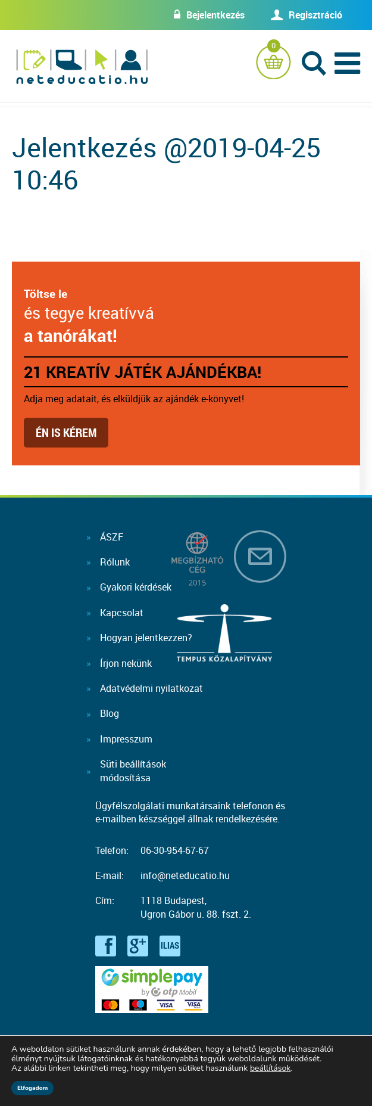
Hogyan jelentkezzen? (146, 637)
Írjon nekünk (126, 663)
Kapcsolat (121, 612)
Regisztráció (315, 14)
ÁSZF (111, 536)
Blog (109, 713)
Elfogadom (32, 1088)
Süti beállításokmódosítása (133, 770)
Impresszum (126, 738)
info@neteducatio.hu (185, 875)
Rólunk (115, 561)
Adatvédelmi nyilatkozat (151, 688)
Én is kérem (66, 432)
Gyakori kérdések (135, 587)
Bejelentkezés (215, 14)
